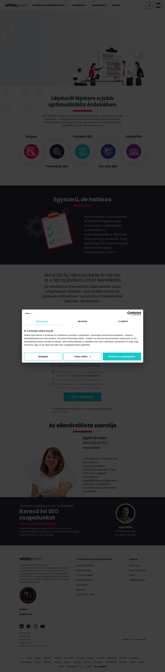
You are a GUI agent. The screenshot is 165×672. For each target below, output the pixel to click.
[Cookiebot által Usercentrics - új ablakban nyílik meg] (129, 314)
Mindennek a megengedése (122, 356)
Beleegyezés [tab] (42, 321)
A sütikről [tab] (123, 321)
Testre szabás (82, 356)
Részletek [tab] (82, 321)
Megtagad (43, 356)
